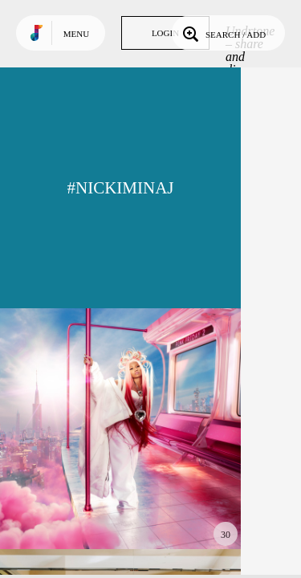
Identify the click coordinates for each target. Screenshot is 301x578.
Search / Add (223, 33)
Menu (76, 34)
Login (165, 33)
